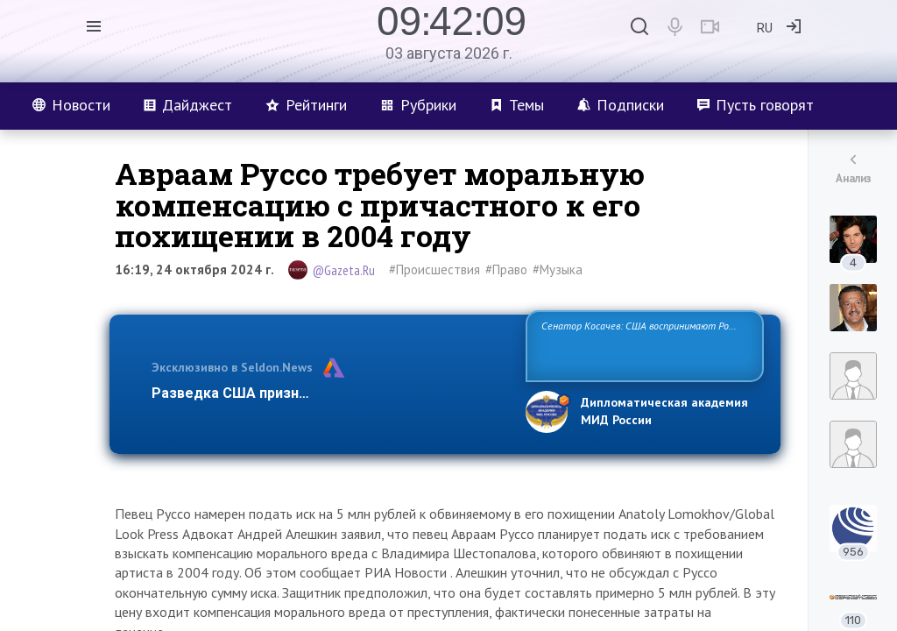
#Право (506, 269)
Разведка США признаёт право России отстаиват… (328, 393)
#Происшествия (434, 269)
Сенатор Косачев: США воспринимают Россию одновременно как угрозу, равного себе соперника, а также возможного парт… (641, 345)
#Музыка (558, 269)
